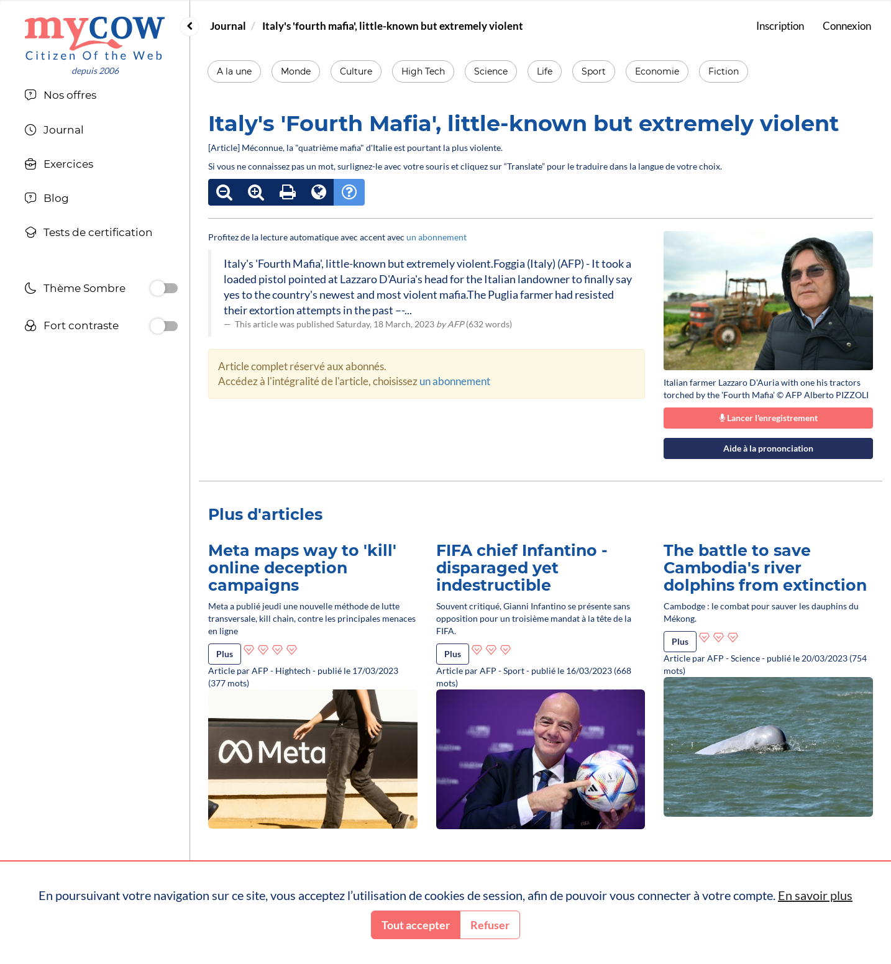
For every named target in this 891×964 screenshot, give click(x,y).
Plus (224, 653)
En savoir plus (815, 895)
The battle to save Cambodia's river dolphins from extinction (765, 567)
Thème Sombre (75, 290)
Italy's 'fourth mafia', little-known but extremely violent (392, 25)
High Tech (423, 71)
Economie (657, 71)
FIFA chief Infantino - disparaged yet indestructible (522, 567)
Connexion (847, 25)
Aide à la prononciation (768, 448)
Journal (228, 25)
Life (544, 71)
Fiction (723, 71)
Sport (594, 71)
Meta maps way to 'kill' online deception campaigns (302, 567)
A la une (234, 71)
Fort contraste (71, 327)
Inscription (780, 25)
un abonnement (436, 237)
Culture (356, 71)
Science (491, 71)
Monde (296, 71)
